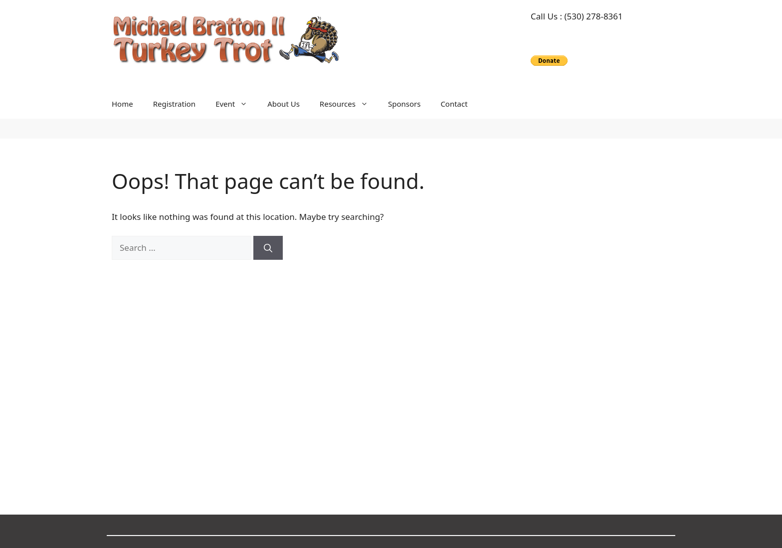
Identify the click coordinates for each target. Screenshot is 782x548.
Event (236, 104)
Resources (349, 104)
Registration (174, 104)
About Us (283, 104)
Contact (453, 104)
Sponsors (404, 104)
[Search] (268, 248)
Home (122, 104)
